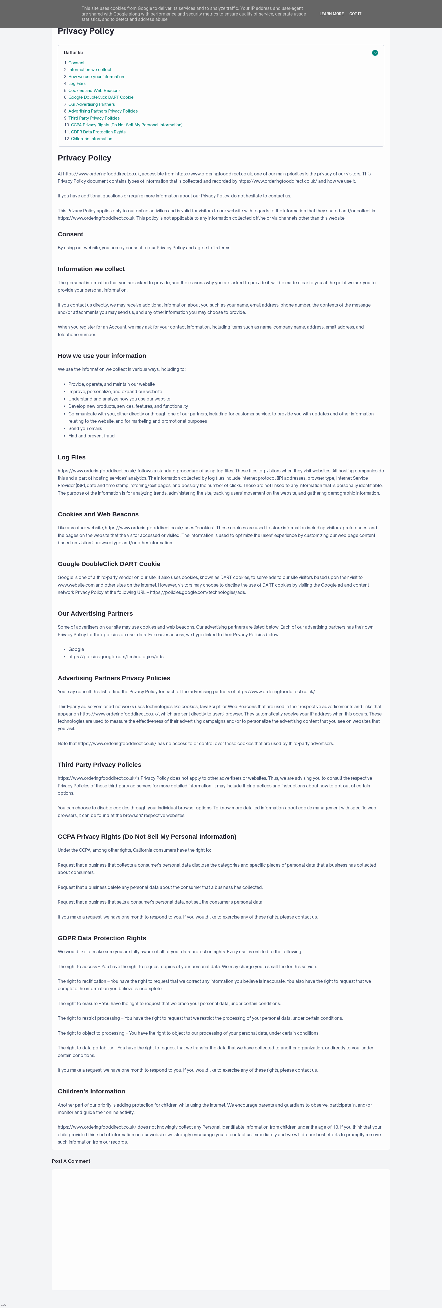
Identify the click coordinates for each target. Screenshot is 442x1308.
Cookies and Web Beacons (94, 90)
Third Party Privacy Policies (94, 118)
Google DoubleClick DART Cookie (101, 97)
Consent (76, 62)
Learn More (331, 14)
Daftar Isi (73, 52)
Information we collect (89, 69)
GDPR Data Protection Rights (98, 131)
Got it (355, 14)
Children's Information (91, 138)
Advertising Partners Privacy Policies (103, 111)
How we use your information (96, 76)
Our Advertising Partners (91, 104)
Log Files (77, 83)
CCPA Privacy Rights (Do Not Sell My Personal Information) (126, 124)
